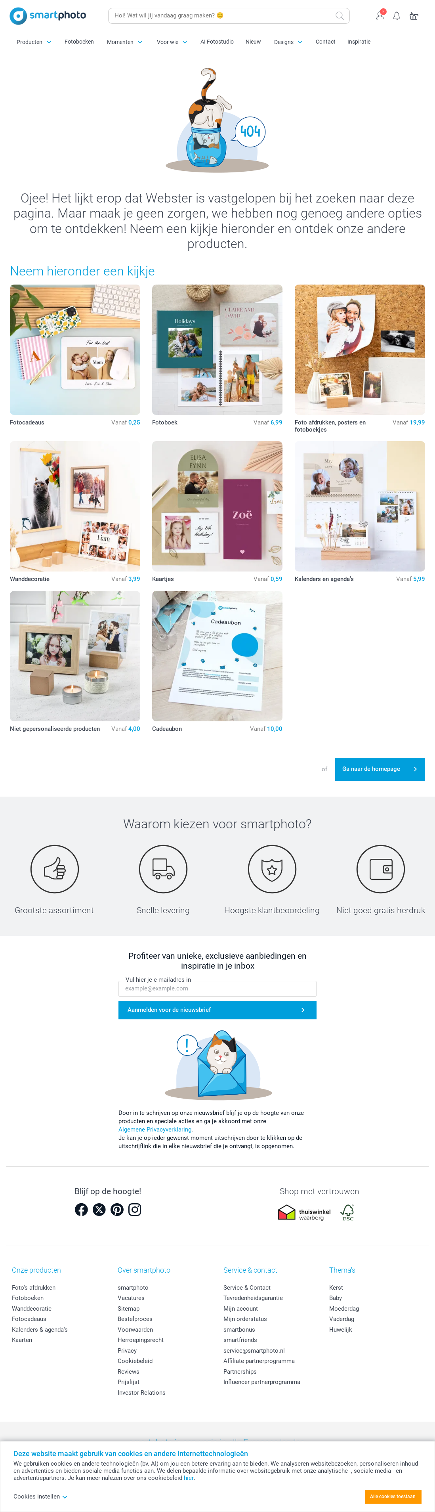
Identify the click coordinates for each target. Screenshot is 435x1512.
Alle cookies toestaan (393, 1496)
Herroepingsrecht (141, 1340)
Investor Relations (142, 1392)
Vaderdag (341, 1319)
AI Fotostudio (217, 41)
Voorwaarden (135, 1329)
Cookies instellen (40, 1496)
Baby (335, 1298)
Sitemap (128, 1308)
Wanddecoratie (32, 1308)
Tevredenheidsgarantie (253, 1298)
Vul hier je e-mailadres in (158, 980)
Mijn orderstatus (245, 1319)
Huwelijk (340, 1329)
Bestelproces (135, 1319)
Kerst (336, 1287)
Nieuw (253, 41)
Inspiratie (358, 41)
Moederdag (344, 1308)
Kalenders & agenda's (40, 1329)
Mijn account (240, 1308)
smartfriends (240, 1340)
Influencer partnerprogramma (261, 1382)
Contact (326, 41)
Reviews (128, 1371)
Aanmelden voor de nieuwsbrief (169, 1009)
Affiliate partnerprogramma (259, 1361)
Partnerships (240, 1371)
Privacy (127, 1350)
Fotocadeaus (29, 1319)
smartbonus (239, 1329)
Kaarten (22, 1340)
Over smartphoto (144, 1270)
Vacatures (131, 1298)
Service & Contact (247, 1287)
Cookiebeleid (135, 1361)
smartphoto (133, 1287)
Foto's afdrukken (33, 1287)
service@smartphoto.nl (254, 1350)
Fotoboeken (79, 41)
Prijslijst (128, 1382)
